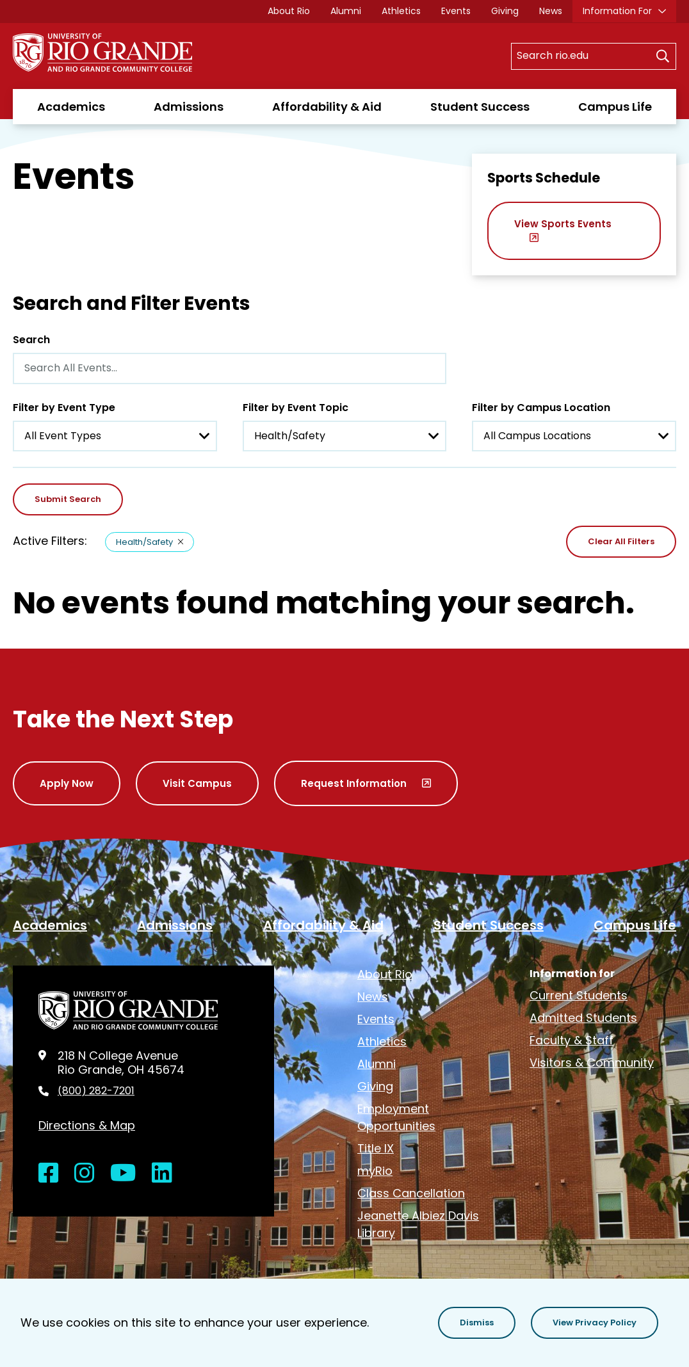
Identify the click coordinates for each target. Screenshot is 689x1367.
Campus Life (615, 107)
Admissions (188, 107)
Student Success (480, 107)
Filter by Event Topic (295, 407)
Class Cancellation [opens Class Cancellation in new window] (411, 1193)
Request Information (354, 783)
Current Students (579, 995)
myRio (375, 1171)
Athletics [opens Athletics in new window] (401, 10)
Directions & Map (86, 1125)
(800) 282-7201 (96, 1091)
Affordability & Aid (327, 107)
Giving (505, 10)
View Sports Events (563, 224)
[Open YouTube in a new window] (123, 1173)
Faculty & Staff (571, 1040)
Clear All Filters (621, 541)
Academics (71, 107)
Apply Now (66, 783)
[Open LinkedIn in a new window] (162, 1173)
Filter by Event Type (64, 407)
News (550, 10)
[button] (476, 1323)
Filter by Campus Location (541, 407)
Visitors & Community (592, 1063)
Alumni (345, 10)
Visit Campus (197, 783)
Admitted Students (583, 1018)
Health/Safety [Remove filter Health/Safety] (144, 542)
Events (456, 10)
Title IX (375, 1148)
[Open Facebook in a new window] (48, 1173)
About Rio (289, 10)
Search (31, 339)
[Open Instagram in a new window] (84, 1173)
